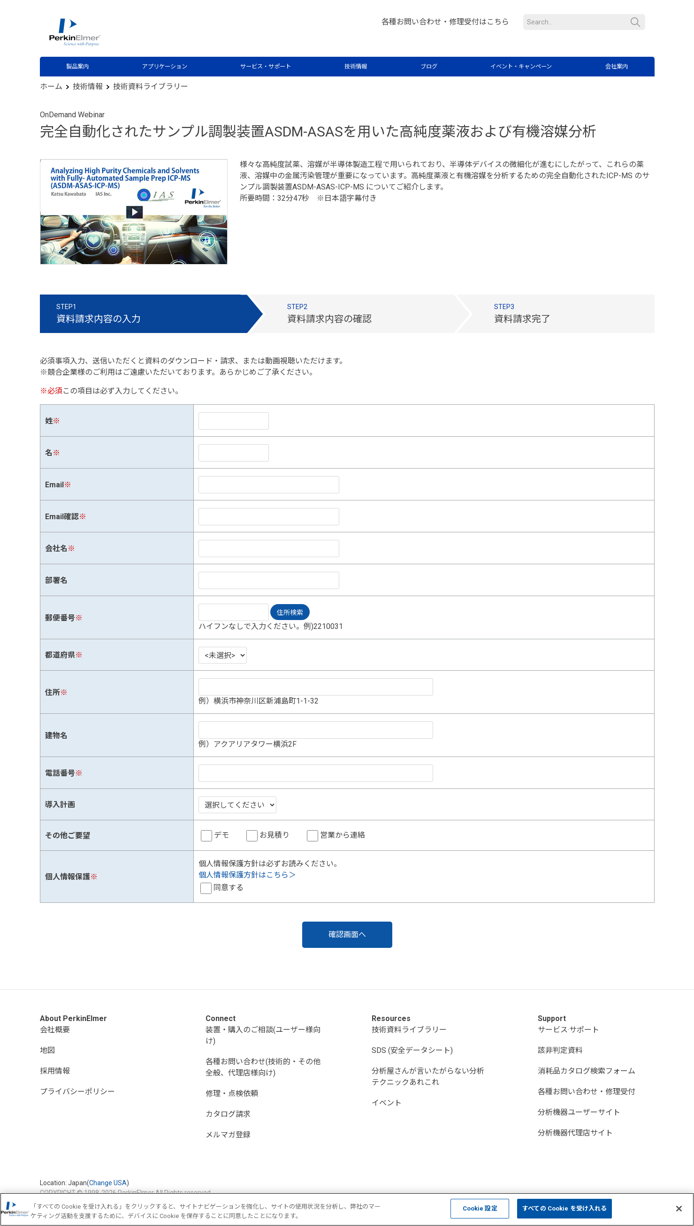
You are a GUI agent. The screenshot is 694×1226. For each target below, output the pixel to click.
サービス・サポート (265, 66)
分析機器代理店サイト (575, 1132)
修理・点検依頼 (232, 1093)
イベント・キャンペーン (521, 66)
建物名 (56, 735)
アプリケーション (164, 66)
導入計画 (60, 804)
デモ (221, 835)
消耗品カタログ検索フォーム (586, 1071)
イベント (387, 1102)
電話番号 (60, 773)
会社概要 (55, 1029)
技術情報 (355, 66)
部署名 (56, 580)
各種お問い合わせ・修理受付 (586, 1091)
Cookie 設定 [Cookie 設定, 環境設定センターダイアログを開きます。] (480, 1208)
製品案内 (77, 66)
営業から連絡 (342, 835)
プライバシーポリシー (77, 1091)
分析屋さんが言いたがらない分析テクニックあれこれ (428, 1077)
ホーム (51, 86)
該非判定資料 (560, 1050)
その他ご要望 (67, 835)
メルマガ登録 (228, 1134)
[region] (347, 1209)
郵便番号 (60, 617)
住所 (52, 692)
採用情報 (55, 1071)
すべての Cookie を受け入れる (564, 1208)
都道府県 (60, 655)
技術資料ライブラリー (150, 86)
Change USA (108, 1183)
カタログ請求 (228, 1114)
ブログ (428, 66)
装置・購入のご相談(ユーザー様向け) (263, 1035)
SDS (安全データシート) (412, 1050)
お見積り (274, 835)
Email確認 (62, 516)
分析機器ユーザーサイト (579, 1112)
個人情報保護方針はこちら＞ (247, 874)
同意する (229, 887)
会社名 (56, 548)
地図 (47, 1050)
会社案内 (616, 66)
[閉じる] (679, 1208)
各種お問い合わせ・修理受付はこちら (445, 21)
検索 (636, 22)
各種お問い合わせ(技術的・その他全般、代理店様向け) (263, 1067)
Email (54, 484)
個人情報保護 (67, 876)
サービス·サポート (568, 1029)
